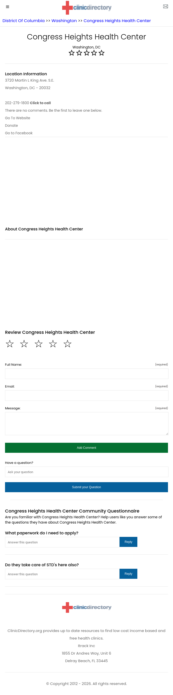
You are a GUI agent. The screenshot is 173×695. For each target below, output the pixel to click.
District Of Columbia (24, 21)
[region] (86, 185)
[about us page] (165, 7)
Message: (86, 408)
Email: (86, 386)
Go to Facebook (19, 133)
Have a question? (19, 462)
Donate (11, 125)
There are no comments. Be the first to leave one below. (53, 110)
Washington (64, 21)
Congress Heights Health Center (117, 21)
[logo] (87, 8)
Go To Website (17, 117)
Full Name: (86, 364)
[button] (86, 448)
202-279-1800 (28, 102)
